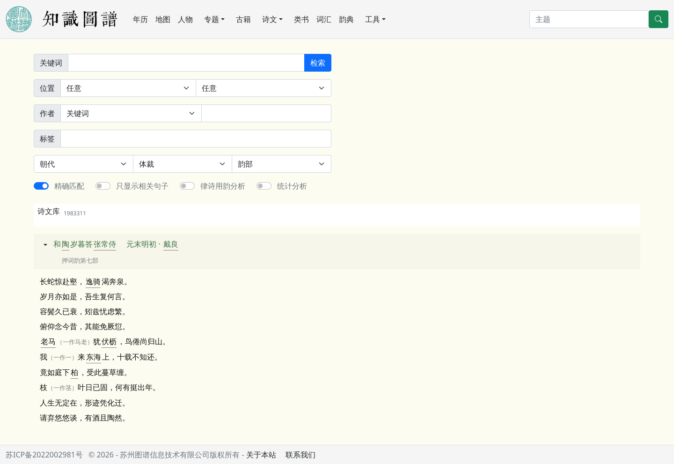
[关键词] (186, 63)
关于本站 (261, 454)
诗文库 (61, 211)
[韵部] (281, 164)
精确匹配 (69, 186)
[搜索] (589, 19)
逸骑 (93, 281)
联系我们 (300, 454)
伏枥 (109, 341)
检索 (317, 63)
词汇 (323, 19)
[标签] (195, 138)
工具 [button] (372, 19)
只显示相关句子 (142, 186)
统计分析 (292, 186)
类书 (301, 19)
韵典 (346, 19)
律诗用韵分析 (222, 186)
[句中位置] (263, 88)
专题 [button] (211, 19)
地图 (162, 19)
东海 (93, 357)
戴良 (170, 244)
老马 (48, 341)
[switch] (41, 186)
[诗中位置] (128, 88)
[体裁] (183, 164)
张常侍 (105, 244)
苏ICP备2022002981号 (44, 454)
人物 (185, 19)
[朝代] (83, 164)
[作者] (266, 113)
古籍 (243, 19)
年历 (140, 19)
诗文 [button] (269, 19)
